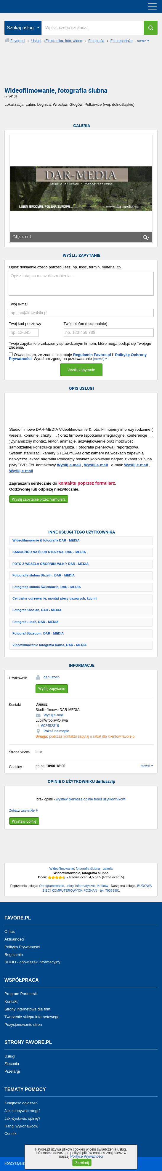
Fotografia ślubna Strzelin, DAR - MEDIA (43, 575)
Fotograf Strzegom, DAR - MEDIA (38, 633)
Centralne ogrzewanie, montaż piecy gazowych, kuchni (54, 598)
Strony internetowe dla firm (27, 1009)
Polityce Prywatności (86, 1156)
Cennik (10, 1133)
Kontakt (10, 1001)
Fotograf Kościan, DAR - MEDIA (37, 610)
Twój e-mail (18, 304)
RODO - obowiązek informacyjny (32, 962)
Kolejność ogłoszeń (21, 1103)
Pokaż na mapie (56, 731)
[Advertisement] (81, 67)
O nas (9, 931)
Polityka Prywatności (22, 947)
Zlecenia (11, 1063)
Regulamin (13, 954)
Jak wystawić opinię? (22, 1118)
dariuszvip (52, 677)
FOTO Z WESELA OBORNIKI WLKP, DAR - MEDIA (50, 564)
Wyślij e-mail (69, 465)
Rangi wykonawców (21, 1126)
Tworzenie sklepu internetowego (32, 1017)
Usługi (9, 1056)
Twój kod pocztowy (25, 324)
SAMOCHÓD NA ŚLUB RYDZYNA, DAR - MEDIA (49, 552)
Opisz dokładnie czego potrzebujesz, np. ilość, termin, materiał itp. (65, 267)
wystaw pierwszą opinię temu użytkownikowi (90, 799)
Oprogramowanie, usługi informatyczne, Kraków (73, 886)
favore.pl (41, 6)
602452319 (50, 726)
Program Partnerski (21, 993)
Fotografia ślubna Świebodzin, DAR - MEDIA (46, 587)
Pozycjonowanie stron (23, 1024)
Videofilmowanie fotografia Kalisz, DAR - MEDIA (49, 645)
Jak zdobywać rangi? (22, 1110)
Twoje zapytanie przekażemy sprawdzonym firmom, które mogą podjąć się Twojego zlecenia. (80, 345)
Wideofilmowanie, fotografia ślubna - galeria (81, 868)
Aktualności (14, 939)
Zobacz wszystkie (22, 810)
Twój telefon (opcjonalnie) (85, 324)
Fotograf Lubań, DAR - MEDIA (35, 622)
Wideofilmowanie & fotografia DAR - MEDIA (46, 540)
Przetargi (12, 1071)
